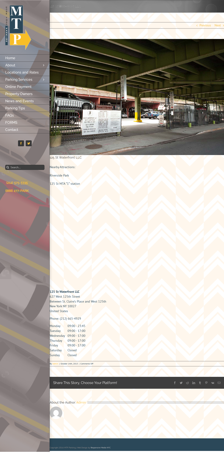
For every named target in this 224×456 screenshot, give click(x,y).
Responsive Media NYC (101, 447)
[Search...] (24, 167)
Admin (55, 363)
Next (218, 25)
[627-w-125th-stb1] (137, 97)
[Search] (7, 167)
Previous (205, 25)
